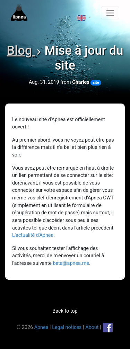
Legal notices (66, 327)
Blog (21, 50)
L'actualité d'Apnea (32, 235)
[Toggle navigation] (110, 13)
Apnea (41, 327)
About (91, 327)
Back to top (64, 311)
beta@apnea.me (71, 263)
